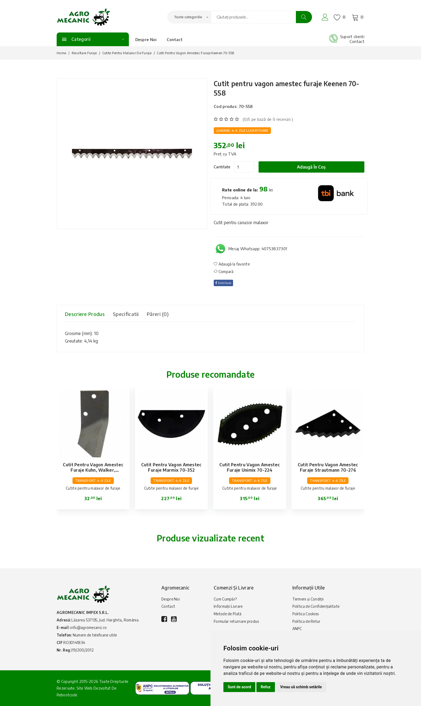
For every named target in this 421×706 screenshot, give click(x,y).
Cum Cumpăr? (225, 599)
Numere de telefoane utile (97, 635)
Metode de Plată (228, 615)
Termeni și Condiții (308, 599)
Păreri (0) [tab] (168, 314)
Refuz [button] (266, 687)
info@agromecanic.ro (88, 627)
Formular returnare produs (236, 623)
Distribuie (225, 283)
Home (61, 53)
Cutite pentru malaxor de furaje (126, 53)
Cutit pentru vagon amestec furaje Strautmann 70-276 (328, 467)
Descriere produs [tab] (87, 314)
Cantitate (222, 167)
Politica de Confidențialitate (316, 607)
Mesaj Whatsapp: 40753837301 (257, 248)
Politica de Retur (306, 623)
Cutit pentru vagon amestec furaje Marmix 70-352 (171, 467)
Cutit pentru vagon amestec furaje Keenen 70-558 (279, 87)
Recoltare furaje (84, 53)
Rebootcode (67, 695)
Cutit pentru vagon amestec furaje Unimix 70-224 (249, 467)
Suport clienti (352, 36)
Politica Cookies (306, 615)
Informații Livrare (228, 607)
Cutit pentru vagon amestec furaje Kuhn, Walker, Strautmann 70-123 (93, 470)
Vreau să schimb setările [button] (301, 687)
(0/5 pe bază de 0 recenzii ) (268, 119)
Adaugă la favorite (232, 264)
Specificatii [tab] (133, 314)
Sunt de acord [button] (239, 687)
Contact (175, 39)
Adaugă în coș (314, 167)
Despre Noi (146, 39)
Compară (224, 271)
